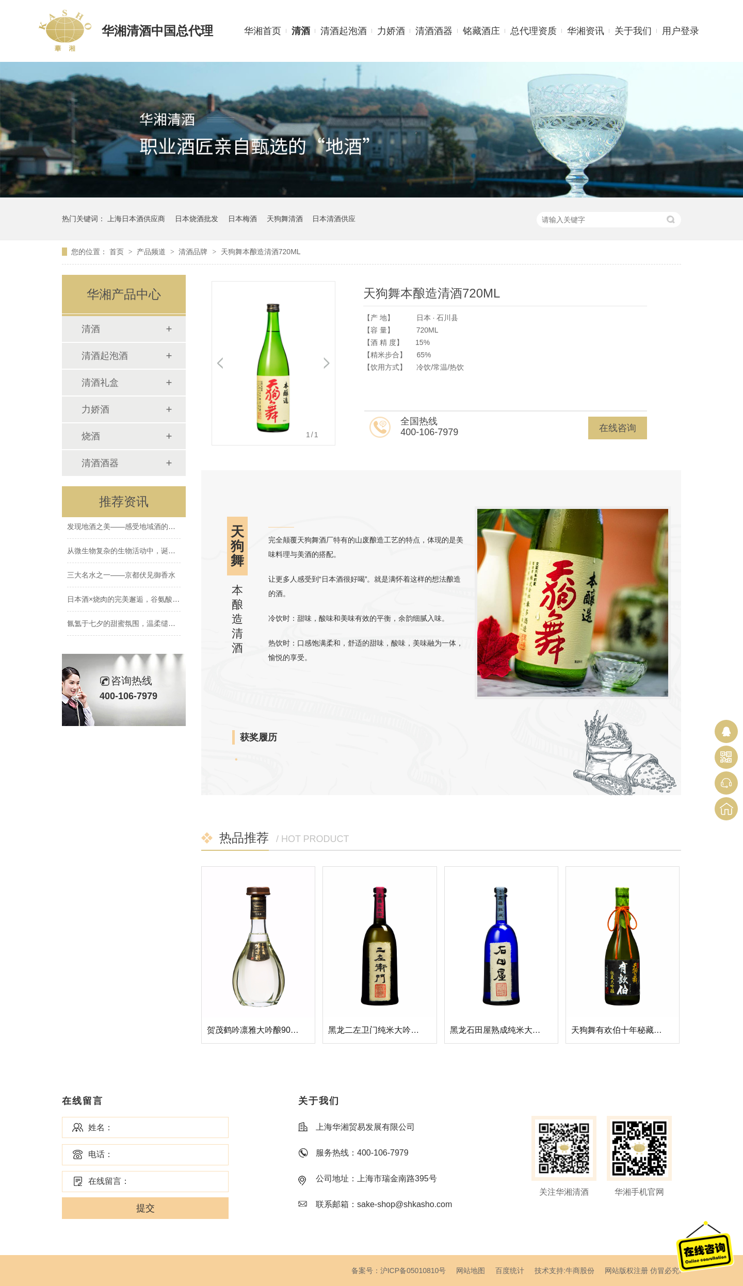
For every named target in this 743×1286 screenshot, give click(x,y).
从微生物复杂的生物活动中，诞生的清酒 (132, 552)
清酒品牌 (194, 252)
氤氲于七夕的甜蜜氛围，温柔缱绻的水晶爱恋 (139, 625)
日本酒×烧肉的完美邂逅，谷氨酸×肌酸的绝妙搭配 (147, 601)
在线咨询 (617, 428)
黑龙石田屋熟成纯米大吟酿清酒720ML (520, 1030)
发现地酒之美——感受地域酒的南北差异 (132, 528)
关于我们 (633, 31)
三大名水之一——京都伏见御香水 (121, 576)
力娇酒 (391, 31)
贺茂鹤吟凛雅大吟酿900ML (256, 1030)
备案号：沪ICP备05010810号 (398, 1270)
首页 (117, 252)
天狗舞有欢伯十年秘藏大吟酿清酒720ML (645, 1030)
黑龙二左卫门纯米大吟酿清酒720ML (394, 1030)
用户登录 (680, 31)
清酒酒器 (434, 31)
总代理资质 (533, 31)
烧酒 (91, 436)
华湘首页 (262, 31)
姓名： (100, 1127)
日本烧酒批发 (196, 219)
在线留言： (109, 1181)
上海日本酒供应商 (136, 219)
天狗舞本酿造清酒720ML (261, 252)
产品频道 (152, 252)
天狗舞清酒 (285, 219)
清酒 (301, 31)
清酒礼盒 (100, 382)
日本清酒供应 (334, 219)
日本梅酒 (242, 219)
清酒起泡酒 (343, 31)
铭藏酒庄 (481, 31)
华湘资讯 (585, 31)
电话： (100, 1154)
